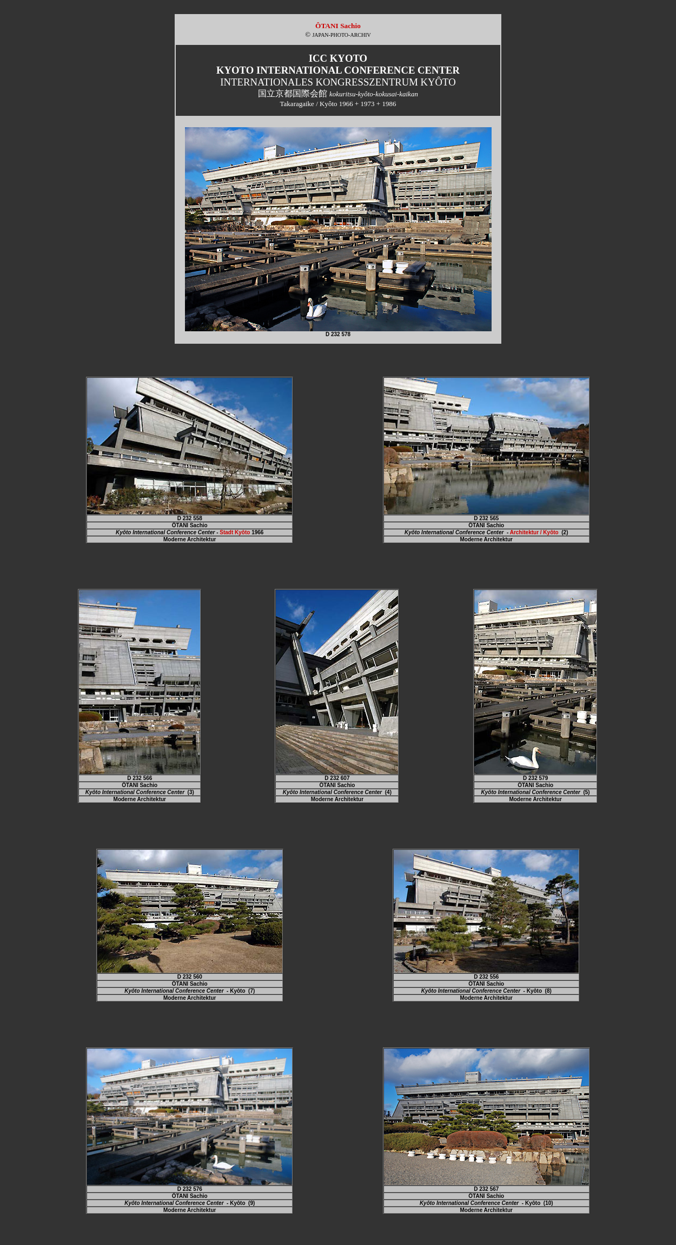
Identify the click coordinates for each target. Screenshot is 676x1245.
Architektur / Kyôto (534, 532)
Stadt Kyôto (235, 532)
